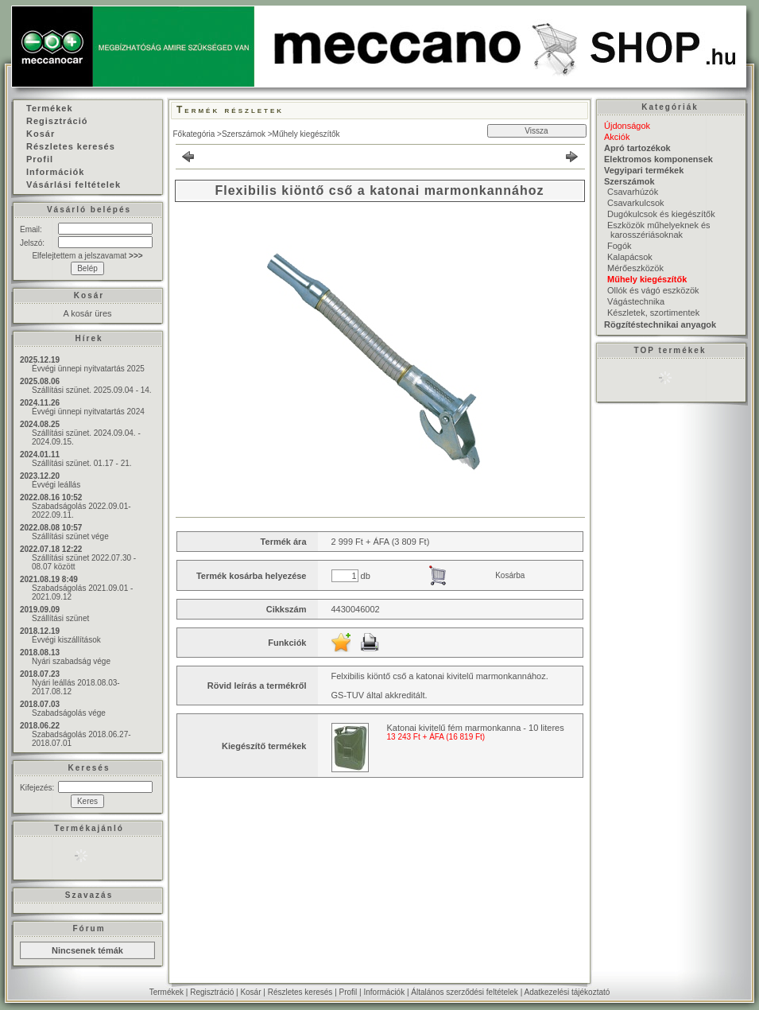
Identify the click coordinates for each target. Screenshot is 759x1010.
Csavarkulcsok (635, 203)
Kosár (250, 992)
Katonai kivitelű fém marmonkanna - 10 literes (475, 727)
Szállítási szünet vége (70, 536)
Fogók (619, 246)
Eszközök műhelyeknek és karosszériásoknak (659, 229)
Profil (348, 992)
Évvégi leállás (56, 484)
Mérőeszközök (635, 268)
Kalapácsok (630, 257)
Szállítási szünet (60, 618)
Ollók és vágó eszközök (653, 290)
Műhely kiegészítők (306, 134)
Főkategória (194, 134)
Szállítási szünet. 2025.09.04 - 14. (92, 390)
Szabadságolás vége (69, 713)
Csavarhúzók (632, 191)
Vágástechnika (635, 301)
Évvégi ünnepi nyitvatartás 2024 (88, 411)
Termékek (166, 992)
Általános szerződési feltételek (464, 992)
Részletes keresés (300, 992)
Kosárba (510, 575)
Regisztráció (212, 992)
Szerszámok (243, 134)
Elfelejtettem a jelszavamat (87, 255)
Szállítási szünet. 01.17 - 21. (82, 463)
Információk (384, 992)
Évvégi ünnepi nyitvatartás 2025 (88, 368)
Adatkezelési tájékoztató (567, 992)
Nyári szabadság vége (71, 661)
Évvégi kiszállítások (66, 639)
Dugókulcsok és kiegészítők (661, 214)
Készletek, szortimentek (653, 312)
